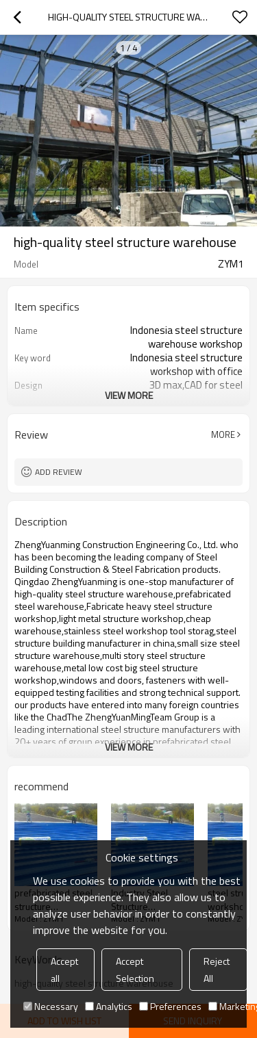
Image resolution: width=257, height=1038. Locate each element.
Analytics (108, 1006)
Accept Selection (135, 969)
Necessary (50, 1006)
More (223, 434)
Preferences (170, 1006)
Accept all (64, 969)
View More (129, 395)
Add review (58, 471)
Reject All (217, 969)
